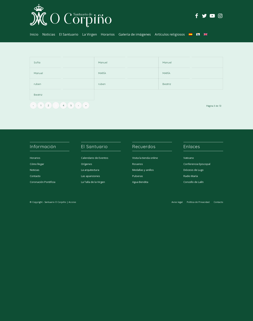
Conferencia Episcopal (196, 165)
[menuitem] (34, 34)
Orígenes (86, 165)
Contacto (35, 177)
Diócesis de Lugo (193, 170)
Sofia (37, 62)
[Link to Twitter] (204, 16)
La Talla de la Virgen (93, 183)
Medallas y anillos (143, 170)
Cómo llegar (37, 165)
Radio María (190, 177)
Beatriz (166, 84)
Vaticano (188, 158)
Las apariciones (90, 177)
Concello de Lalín (193, 183)
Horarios (35, 158)
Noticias (34, 170)
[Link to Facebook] (196, 16)
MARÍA (102, 73)
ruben (37, 84)
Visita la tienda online (145, 158)
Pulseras (137, 177)
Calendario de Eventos (94, 158)
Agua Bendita (140, 183)
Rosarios (137, 165)
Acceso (72, 202)
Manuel (102, 62)
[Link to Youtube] (212, 16)
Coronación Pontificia (42, 183)
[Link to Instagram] (220, 16)
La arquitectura (90, 170)
